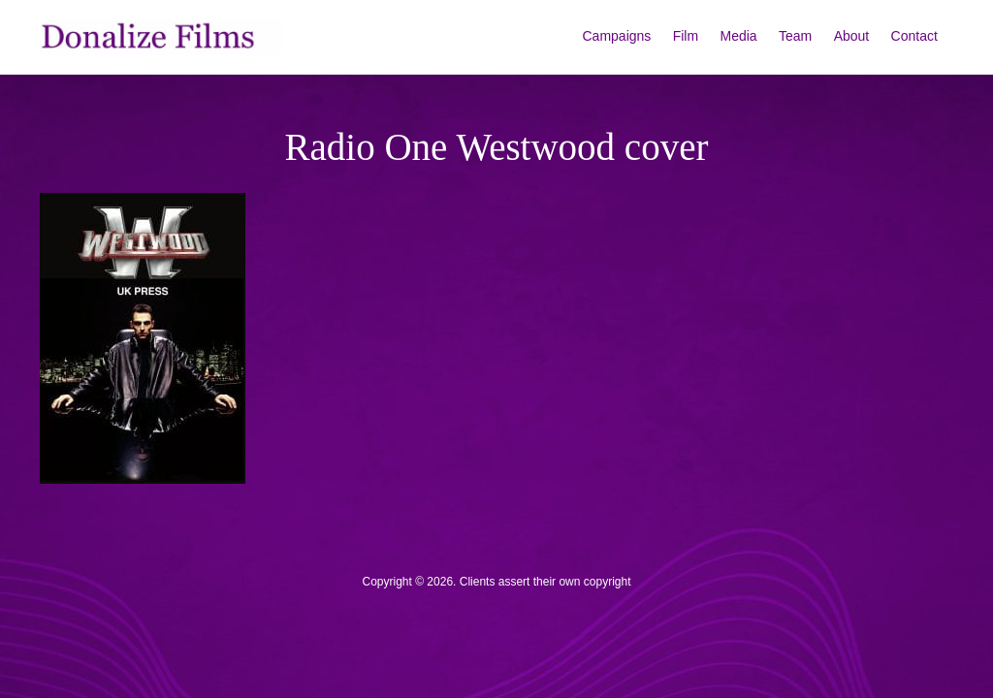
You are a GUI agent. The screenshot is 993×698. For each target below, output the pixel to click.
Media (739, 36)
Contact (914, 36)
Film (685, 36)
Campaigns (617, 36)
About (852, 36)
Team (795, 36)
